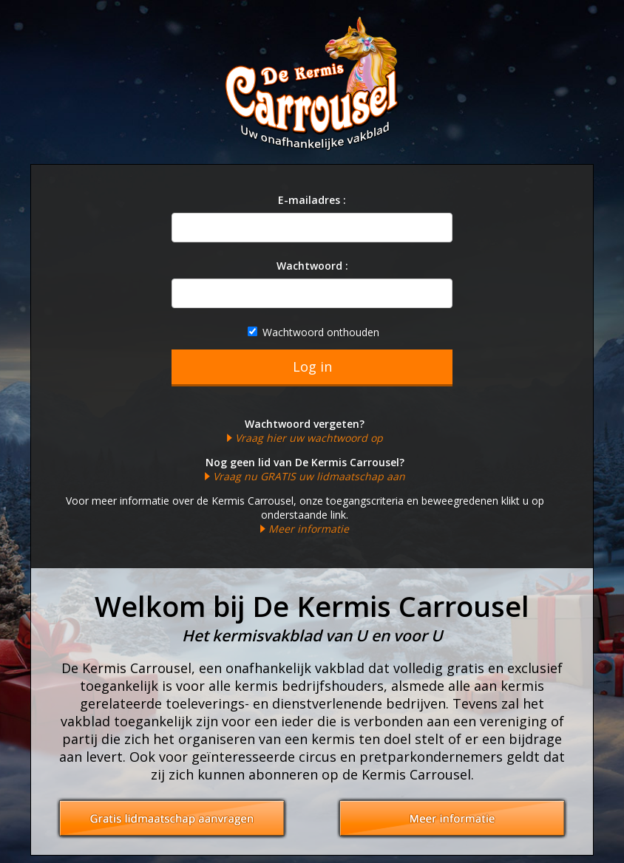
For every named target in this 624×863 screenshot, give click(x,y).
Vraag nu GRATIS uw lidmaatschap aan (309, 476)
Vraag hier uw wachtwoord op (309, 438)
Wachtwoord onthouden (313, 332)
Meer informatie (308, 529)
